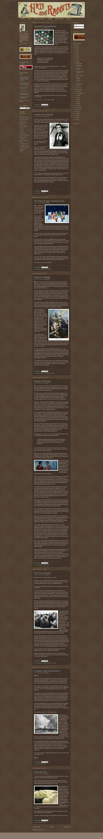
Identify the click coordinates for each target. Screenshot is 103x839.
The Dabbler (22, 138)
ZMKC (21, 152)
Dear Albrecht (60, 18)
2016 (76, 59)
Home (23, 18)
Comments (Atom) (42, 829)
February (78, 107)
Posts (76, 25)
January (77, 109)
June (77, 99)
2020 (76, 51)
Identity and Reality (42, 381)
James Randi (47, 373)
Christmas (47, 269)
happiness (39, 106)
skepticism (52, 373)
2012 (76, 115)
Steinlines (22, 131)
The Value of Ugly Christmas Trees (49, 201)
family (38, 663)
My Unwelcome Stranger (23, 124)
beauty (43, 269)
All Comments (77, 27)
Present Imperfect (23, 126)
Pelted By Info (40, 772)
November (78, 89)
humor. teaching (43, 663)
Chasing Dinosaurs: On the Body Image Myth (24, 94)
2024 (76, 46)
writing (43, 193)
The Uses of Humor (42, 573)
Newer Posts (36, 827)
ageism (38, 193)
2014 (76, 111)
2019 (76, 53)
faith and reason (40, 373)
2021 (76, 50)
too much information (41, 822)
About (29, 18)
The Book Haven (23, 137)
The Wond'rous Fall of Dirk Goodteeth (24, 97)
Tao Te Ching (22, 133)
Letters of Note (23, 121)
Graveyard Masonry (24, 119)
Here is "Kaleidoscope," (39, 99)
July (77, 97)
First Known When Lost (24, 117)
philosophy (46, 106)
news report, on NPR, (46, 434)
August (77, 95)
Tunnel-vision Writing (43, 114)
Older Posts (67, 827)
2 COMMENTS (37, 191)
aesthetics (39, 269)
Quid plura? (22, 127)
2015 (76, 61)
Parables (50, 18)
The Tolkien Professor (24, 145)
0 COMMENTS (37, 104)
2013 (76, 113)
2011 (76, 117)
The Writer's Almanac (24, 147)
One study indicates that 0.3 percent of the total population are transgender (50, 447)
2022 (76, 48)
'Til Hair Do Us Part (23, 90)
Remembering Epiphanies (45, 26)
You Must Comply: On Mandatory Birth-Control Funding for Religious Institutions (24, 78)
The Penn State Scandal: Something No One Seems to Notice (24, 83)
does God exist (40, 764)
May (77, 101)
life (42, 106)
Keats (51, 269)
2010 (76, 119)
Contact (68, 18)
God (45, 764)
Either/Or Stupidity (42, 277)
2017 (76, 57)
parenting (54, 663)
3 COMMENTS (37, 267)
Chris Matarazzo (24, 31)
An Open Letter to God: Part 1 (47, 671)
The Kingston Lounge (24, 143)
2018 (76, 55)
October (77, 91)
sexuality (39, 564)
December (78, 63)
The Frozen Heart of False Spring (24, 88)
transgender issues (45, 564)
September (78, 93)
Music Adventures (39, 18)
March (77, 105)
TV (41, 193)
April (77, 103)
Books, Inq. (22, 115)
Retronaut (22, 129)
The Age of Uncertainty (24, 135)
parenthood (49, 663)
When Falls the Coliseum (23, 150)
